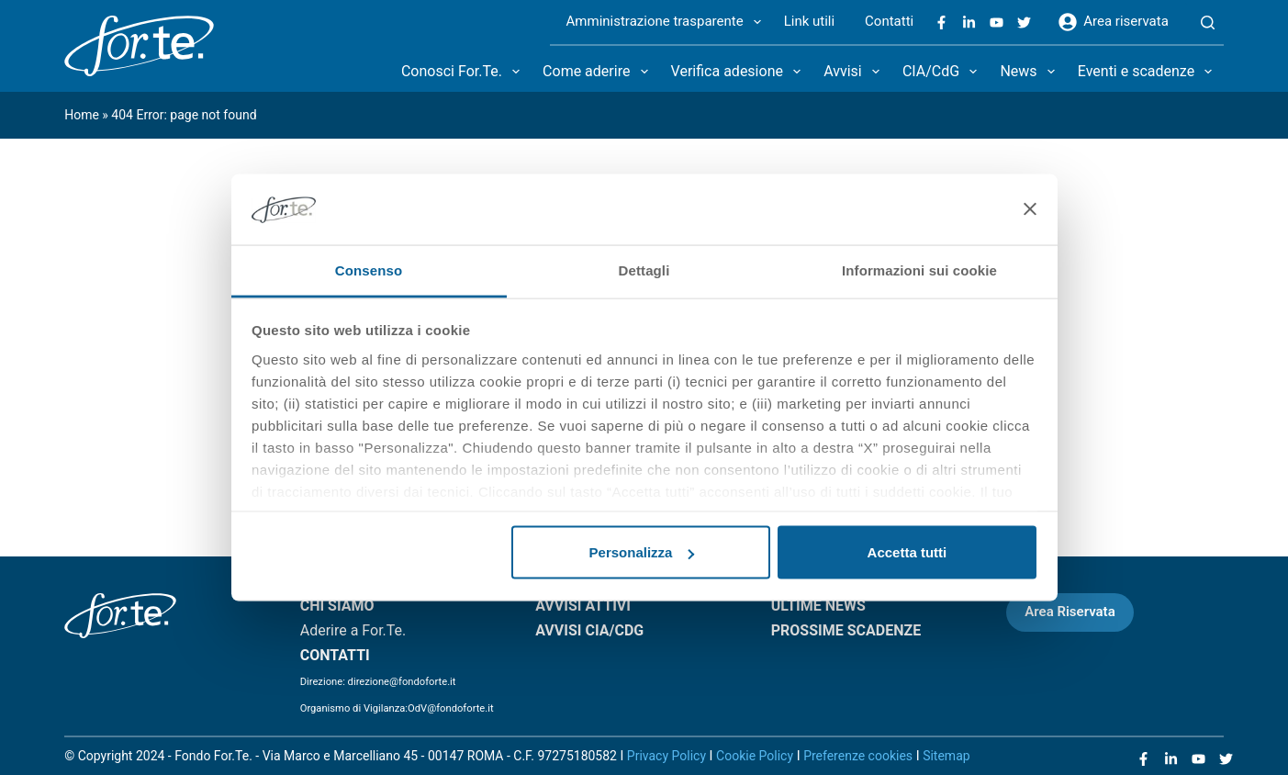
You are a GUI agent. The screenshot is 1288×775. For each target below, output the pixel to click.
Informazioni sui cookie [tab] (919, 269)
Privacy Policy (666, 755)
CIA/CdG (943, 72)
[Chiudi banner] (1030, 209)
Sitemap (946, 755)
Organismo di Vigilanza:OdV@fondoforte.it (397, 708)
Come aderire (599, 72)
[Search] (1208, 23)
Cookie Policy (754, 755)
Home (81, 114)
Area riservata (1113, 22)
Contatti (889, 21)
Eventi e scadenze (1149, 72)
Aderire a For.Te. (353, 630)
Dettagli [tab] (644, 269)
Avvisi (855, 72)
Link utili (809, 21)
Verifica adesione (740, 72)
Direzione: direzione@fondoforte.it (378, 682)
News (1030, 72)
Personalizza (642, 552)
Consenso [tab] (368, 269)
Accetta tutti (907, 552)
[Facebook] (941, 22)
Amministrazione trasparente (667, 22)
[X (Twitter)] (1024, 22)
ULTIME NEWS (818, 605)
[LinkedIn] (969, 22)
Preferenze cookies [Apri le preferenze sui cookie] (858, 755)
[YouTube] (996, 22)
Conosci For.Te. (464, 72)
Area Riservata (1069, 611)
